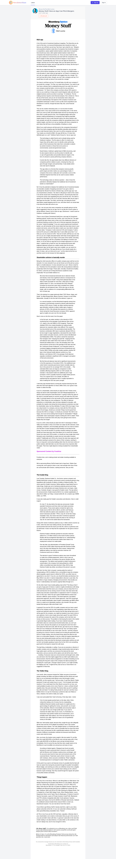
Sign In (104, 2)
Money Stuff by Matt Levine (46, 9)
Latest (33, 2)
